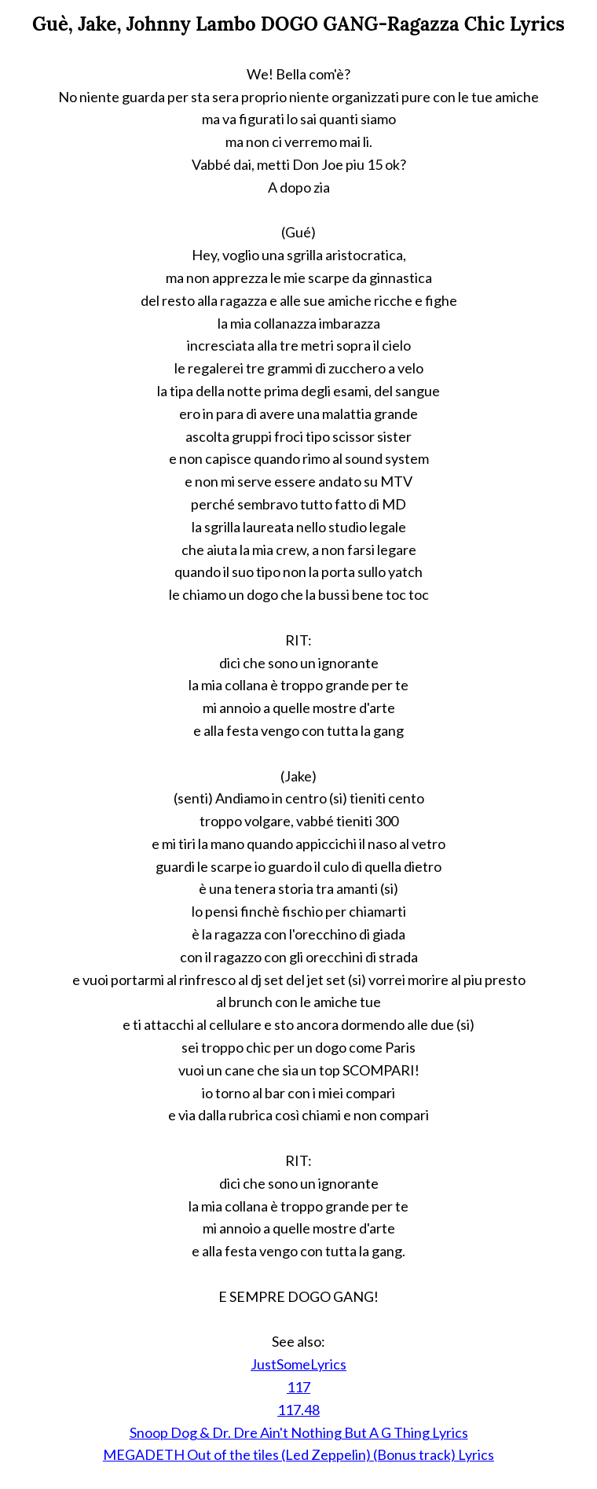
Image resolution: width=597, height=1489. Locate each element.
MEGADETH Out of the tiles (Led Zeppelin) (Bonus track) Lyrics (298, 1454)
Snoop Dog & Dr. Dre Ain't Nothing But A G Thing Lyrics (299, 1432)
